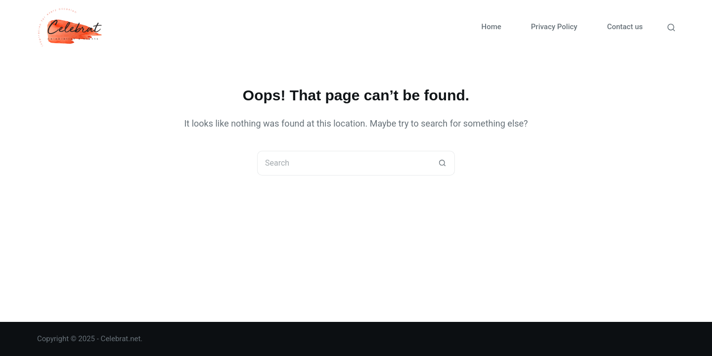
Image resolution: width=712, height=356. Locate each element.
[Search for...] (343, 163)
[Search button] (442, 163)
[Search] (671, 27)
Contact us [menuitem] (625, 26)
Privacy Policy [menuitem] (554, 26)
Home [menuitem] (491, 26)
